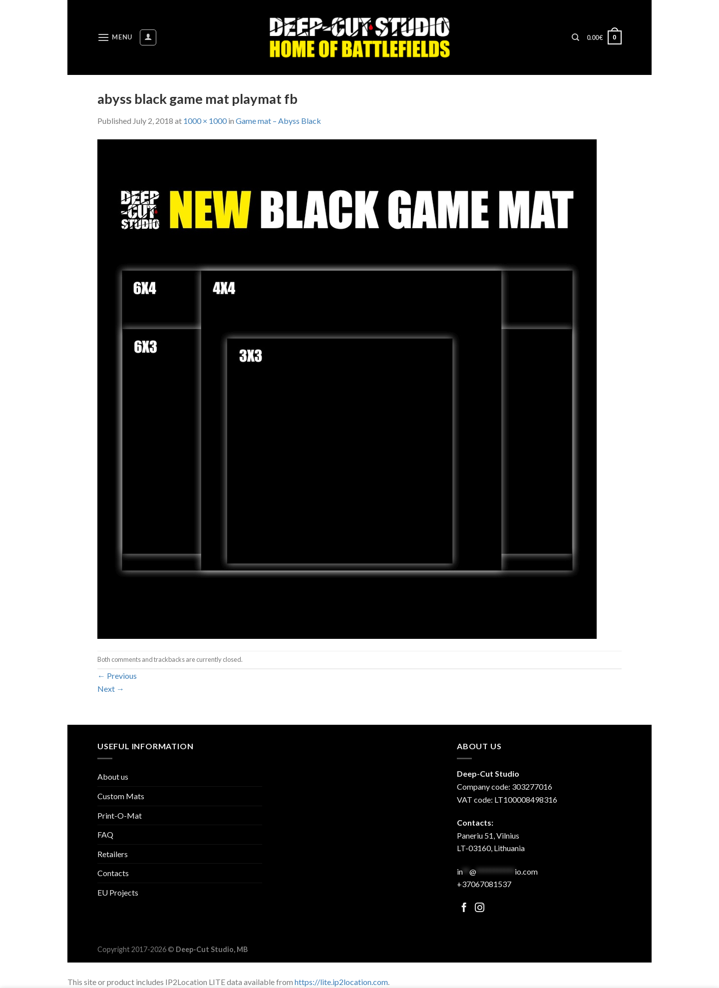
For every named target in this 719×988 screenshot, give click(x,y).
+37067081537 (484, 884)
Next (110, 688)
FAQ (105, 834)
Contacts (113, 873)
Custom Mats (120, 796)
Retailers (112, 854)
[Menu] (114, 37)
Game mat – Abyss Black (278, 120)
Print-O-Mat (119, 815)
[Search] (575, 37)
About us (112, 776)
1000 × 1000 (205, 120)
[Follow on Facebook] (464, 908)
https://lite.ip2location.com (341, 982)
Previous (117, 675)
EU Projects (117, 892)
